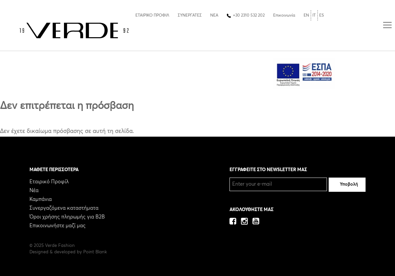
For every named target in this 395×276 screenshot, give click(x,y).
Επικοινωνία (284, 16)
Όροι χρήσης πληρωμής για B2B (67, 217)
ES (321, 16)
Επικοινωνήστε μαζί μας (57, 225)
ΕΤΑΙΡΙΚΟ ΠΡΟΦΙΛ (152, 16)
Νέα (34, 190)
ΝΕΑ (214, 16)
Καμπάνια (40, 199)
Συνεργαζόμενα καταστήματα (63, 208)
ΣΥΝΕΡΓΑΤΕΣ (190, 16)
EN (306, 16)
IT (314, 16)
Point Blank (95, 252)
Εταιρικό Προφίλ (49, 181)
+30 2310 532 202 (249, 16)
